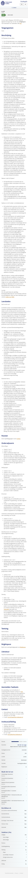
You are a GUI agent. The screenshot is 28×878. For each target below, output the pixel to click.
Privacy (16, 873)
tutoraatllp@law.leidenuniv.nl (15, 734)
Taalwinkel (6, 609)
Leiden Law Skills (9, 297)
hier (21, 23)
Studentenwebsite (9, 873)
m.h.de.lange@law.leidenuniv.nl (15, 717)
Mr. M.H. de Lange (22, 745)
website (18, 438)
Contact (21, 873)
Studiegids (23, 2)
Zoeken (14, 7)
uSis (22, 691)
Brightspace (23, 647)
